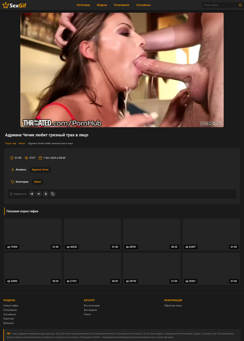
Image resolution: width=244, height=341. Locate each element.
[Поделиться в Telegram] (32, 194)
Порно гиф (10, 143)
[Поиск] (220, 5)
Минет (22, 143)
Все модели (90, 310)
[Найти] (240, 5)
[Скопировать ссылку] (53, 194)
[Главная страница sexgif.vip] (14, 5)
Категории (83, 5)
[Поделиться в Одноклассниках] (46, 194)
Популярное (121, 5)
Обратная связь (173, 306)
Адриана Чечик (40, 169)
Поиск (87, 315)
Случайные (143, 5)
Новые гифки (10, 306)
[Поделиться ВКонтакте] (39, 194)
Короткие (8, 319)
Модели (102, 5)
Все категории (92, 306)
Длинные (8, 323)
